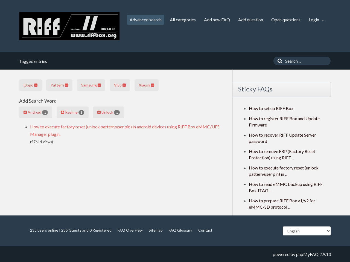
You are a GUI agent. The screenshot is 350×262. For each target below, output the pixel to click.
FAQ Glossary (180, 230)
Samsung (91, 85)
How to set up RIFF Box (271, 108)
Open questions (286, 19)
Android (36, 112)
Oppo (30, 85)
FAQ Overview (130, 230)
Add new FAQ (217, 19)
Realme (72, 112)
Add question (250, 19)
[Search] (278, 61)
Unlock (108, 112)
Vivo (120, 85)
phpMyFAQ (307, 254)
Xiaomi (146, 85)
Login (316, 19)
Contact (205, 230)
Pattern (59, 85)
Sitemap (156, 230)
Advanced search (146, 19)
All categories (183, 19)
